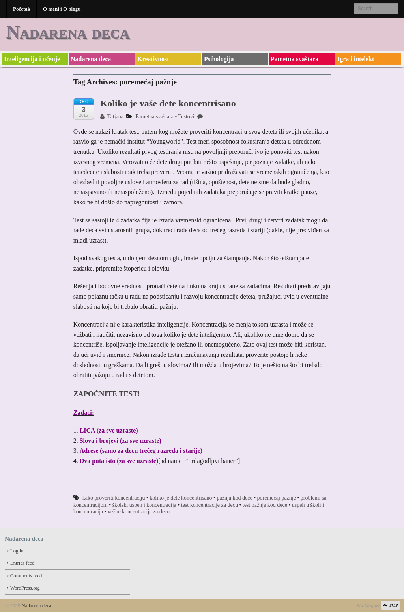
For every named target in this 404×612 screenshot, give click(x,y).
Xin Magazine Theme (377, 605)
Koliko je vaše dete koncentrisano (168, 103)
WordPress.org (25, 588)
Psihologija (219, 59)
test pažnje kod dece (265, 505)
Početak (21, 9)
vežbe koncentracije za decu (139, 512)
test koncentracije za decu (209, 505)
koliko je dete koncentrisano (181, 498)
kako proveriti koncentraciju (113, 498)
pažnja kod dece (234, 498)
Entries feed (22, 563)
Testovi (186, 116)
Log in (17, 551)
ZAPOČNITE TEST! (106, 394)
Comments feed (26, 575)
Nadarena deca (67, 31)
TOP (390, 605)
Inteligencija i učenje (32, 59)
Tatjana (111, 116)
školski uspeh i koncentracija (144, 505)
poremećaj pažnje (276, 498)
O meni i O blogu (61, 9)
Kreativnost (153, 59)
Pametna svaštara (294, 59)
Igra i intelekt (355, 59)
